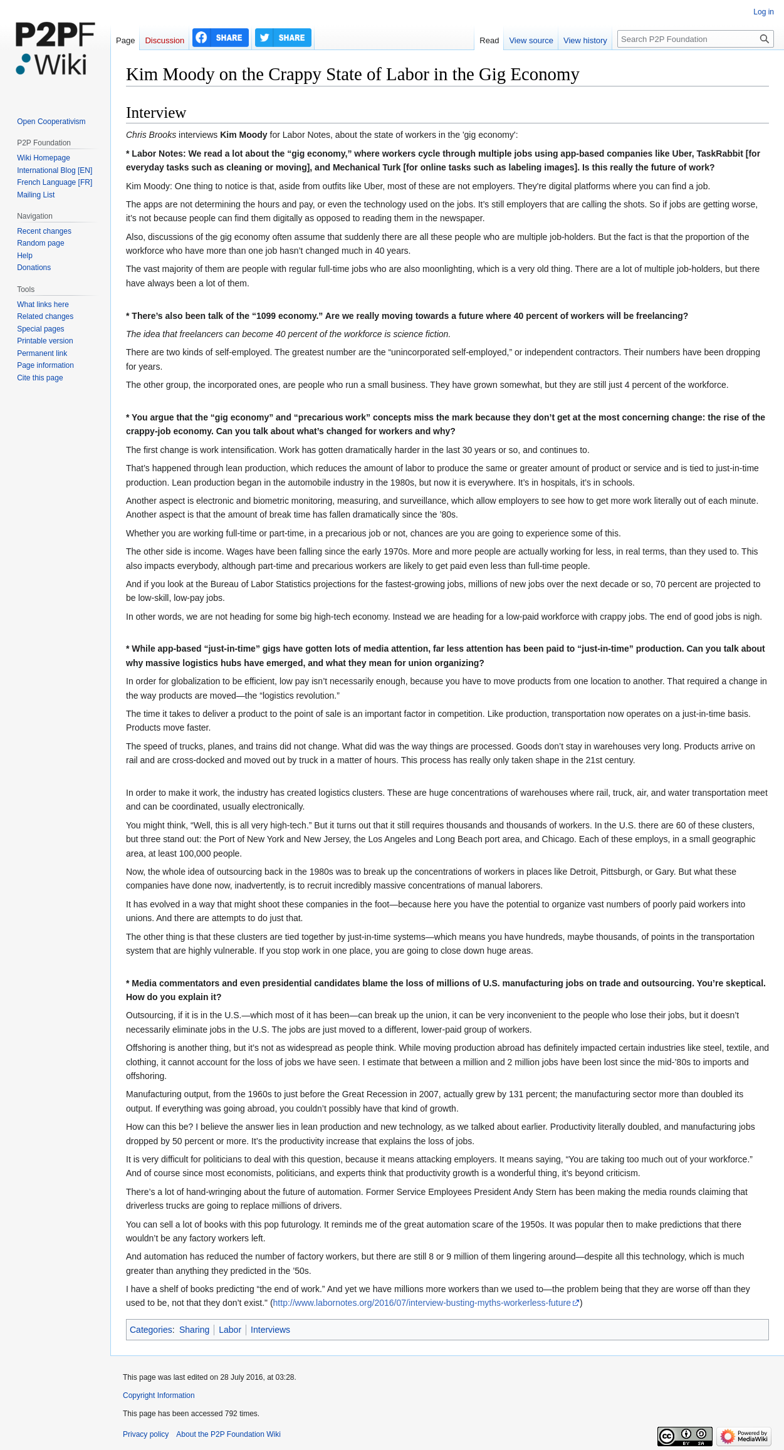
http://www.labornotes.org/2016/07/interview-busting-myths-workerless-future (422, 1303)
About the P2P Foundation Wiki (228, 1434)
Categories (151, 1330)
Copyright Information (159, 1395)
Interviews (270, 1330)
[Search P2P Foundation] (695, 39)
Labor (230, 1330)
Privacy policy (146, 1434)
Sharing (194, 1330)
